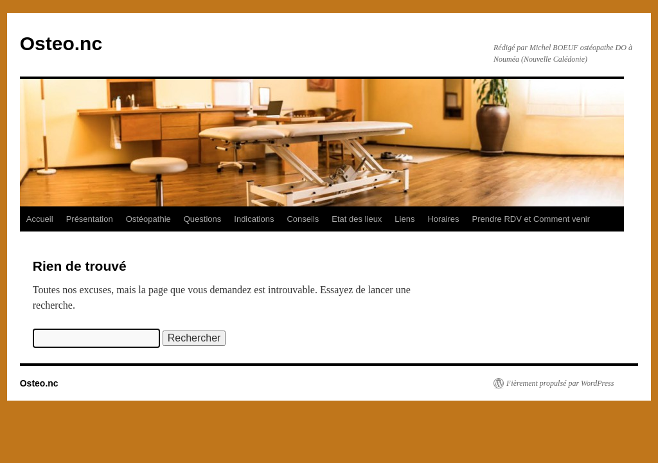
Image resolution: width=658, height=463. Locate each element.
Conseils (303, 219)
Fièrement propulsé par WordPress (560, 383)
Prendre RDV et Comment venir (531, 219)
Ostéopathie (148, 219)
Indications (254, 219)
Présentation (89, 219)
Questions (203, 219)
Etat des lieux (357, 219)
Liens (404, 219)
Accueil (39, 219)
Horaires (443, 219)
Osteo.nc (61, 43)
